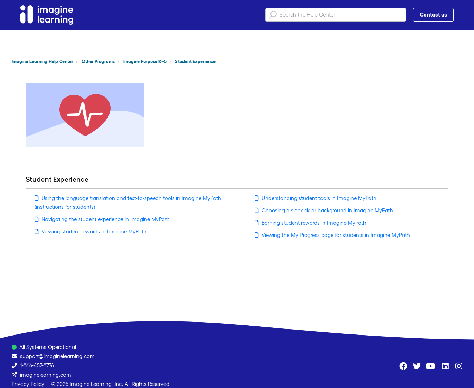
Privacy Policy (28, 384)
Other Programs (98, 61)
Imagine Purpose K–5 (145, 61)
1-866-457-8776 (37, 365)
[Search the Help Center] (335, 15)
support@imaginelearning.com (57, 356)
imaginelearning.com (45, 375)
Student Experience (195, 61)
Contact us (433, 15)
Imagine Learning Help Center (42, 61)
